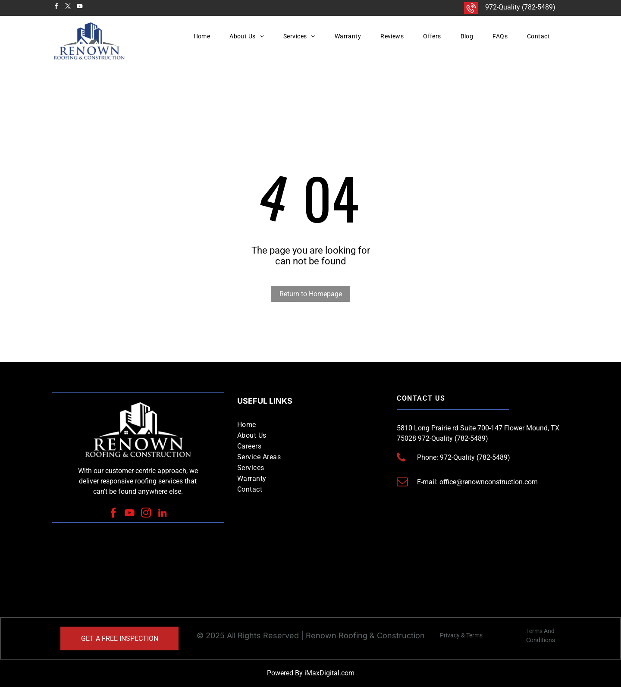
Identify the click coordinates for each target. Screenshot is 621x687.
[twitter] (67, 7)
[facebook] (56, 7)
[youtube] (79, 7)
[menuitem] (205, 36)
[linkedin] (162, 513)
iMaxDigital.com (329, 673)
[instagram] (146, 513)
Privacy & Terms (461, 635)
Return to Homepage (310, 294)
